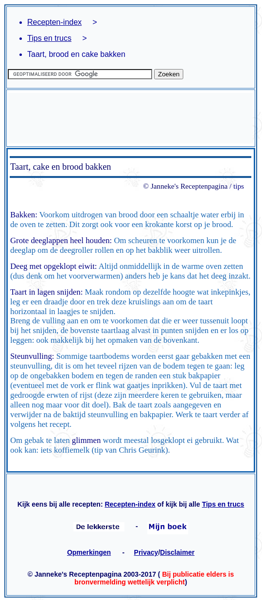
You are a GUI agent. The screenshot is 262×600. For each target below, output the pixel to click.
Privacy (146, 552)
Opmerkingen (89, 552)
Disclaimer (177, 552)
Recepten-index (54, 22)
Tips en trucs (49, 38)
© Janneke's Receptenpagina (185, 186)
